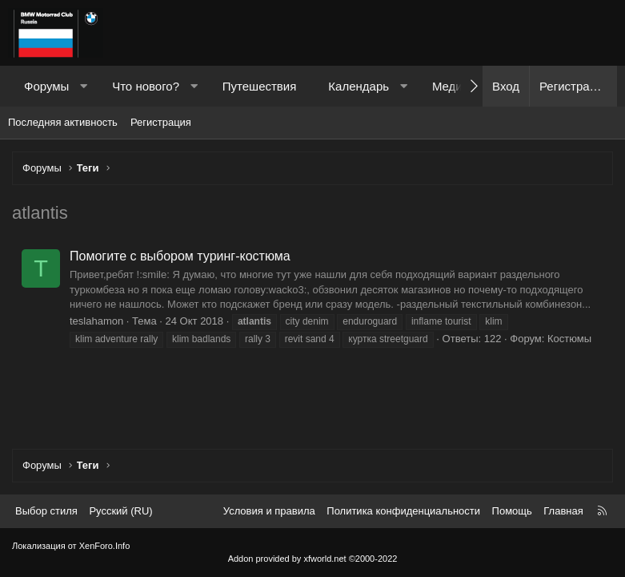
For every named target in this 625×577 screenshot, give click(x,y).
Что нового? (145, 86)
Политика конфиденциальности (403, 511)
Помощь (512, 511)
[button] (83, 86)
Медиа (450, 86)
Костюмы (569, 339)
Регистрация (160, 122)
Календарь (358, 86)
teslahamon (96, 321)
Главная (563, 511)
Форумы (46, 86)
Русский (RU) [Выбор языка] (120, 511)
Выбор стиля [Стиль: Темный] (46, 511)
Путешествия (259, 86)
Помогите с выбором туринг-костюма (180, 256)
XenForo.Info (104, 546)
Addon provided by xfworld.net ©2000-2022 (313, 558)
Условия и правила (269, 511)
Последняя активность (63, 122)
